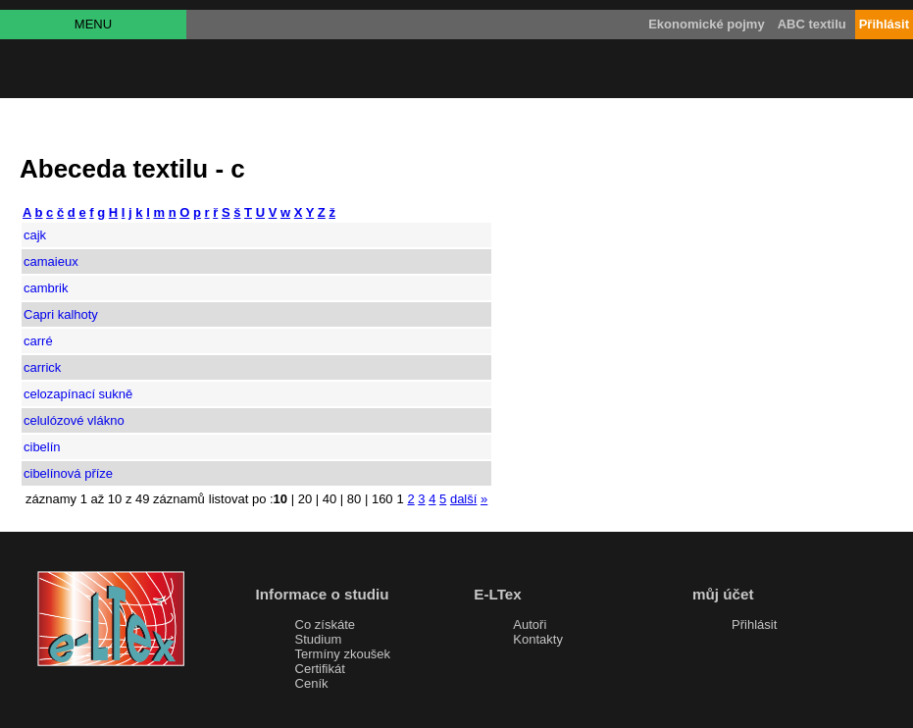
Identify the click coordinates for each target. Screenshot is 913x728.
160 (382, 499)
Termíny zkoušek (343, 654)
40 (329, 499)
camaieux (51, 261)
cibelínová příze (68, 473)
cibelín (42, 447)
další (463, 499)
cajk (35, 235)
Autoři (529, 624)
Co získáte (325, 624)
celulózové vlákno (74, 420)
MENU (93, 24)
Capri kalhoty (61, 314)
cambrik (46, 288)
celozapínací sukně (78, 394)
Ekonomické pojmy (706, 24)
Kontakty (538, 639)
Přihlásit (754, 624)
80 (354, 499)
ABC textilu (812, 24)
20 (305, 499)
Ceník (312, 683)
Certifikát (320, 668)
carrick (42, 367)
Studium (318, 639)
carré (38, 341)
